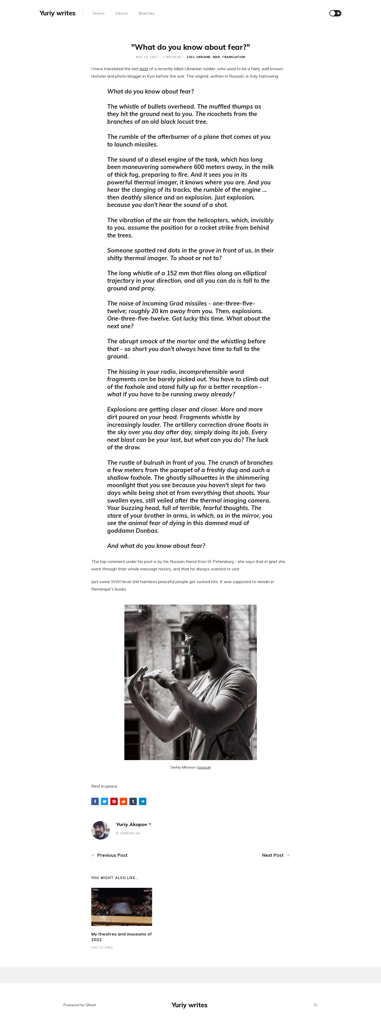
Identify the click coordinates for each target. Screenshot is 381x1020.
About (121, 13)
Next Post (276, 855)
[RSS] (315, 1005)
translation (233, 57)
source (204, 767)
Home (99, 13)
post (144, 68)
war (216, 57)
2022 (190, 57)
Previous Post (109, 855)
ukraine (203, 57)
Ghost (90, 1005)
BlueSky (147, 13)
